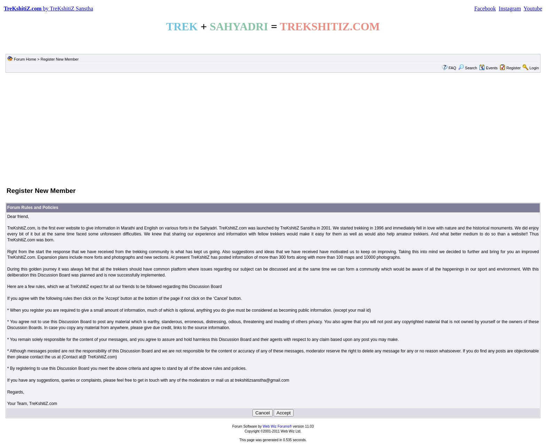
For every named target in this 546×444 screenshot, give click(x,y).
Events (488, 68)
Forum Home (25, 59)
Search (467, 68)
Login (534, 68)
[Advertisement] (273, 129)
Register (513, 68)
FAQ (452, 68)
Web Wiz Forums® (277, 426)
